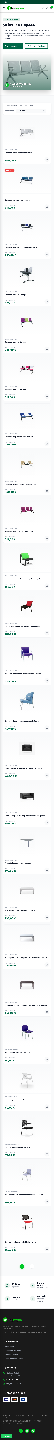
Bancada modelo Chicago (15, 295)
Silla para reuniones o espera (17, 1147)
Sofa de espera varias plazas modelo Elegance (25, 816)
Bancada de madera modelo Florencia (21, 484)
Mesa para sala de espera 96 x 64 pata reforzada (26, 1005)
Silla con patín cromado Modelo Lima (20, 1242)
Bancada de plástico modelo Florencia (21, 247)
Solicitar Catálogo (36, 46)
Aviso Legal (8, 1347)
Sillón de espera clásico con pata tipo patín (23, 579)
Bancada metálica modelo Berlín (18, 153)
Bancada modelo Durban (15, 389)
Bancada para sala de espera (17, 200)
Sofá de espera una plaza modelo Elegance (23, 768)
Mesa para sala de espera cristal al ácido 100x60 (26, 958)
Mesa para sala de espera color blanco (21, 910)
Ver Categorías (12, 46)
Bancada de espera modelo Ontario (20, 531)
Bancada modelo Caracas (16, 342)
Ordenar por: (9, 110)
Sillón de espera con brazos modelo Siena (23, 674)
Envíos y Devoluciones (12, 1355)
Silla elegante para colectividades (19, 1100)
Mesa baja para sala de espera (18, 863)
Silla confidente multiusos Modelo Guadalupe (24, 1195)
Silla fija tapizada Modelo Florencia (19, 1052)
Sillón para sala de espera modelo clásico (22, 626)
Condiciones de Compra (13, 1359)
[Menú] (3, 8)
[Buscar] (43, 8)
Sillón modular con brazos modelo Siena (22, 721)
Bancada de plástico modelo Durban (20, 437)
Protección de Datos (12, 1351)
